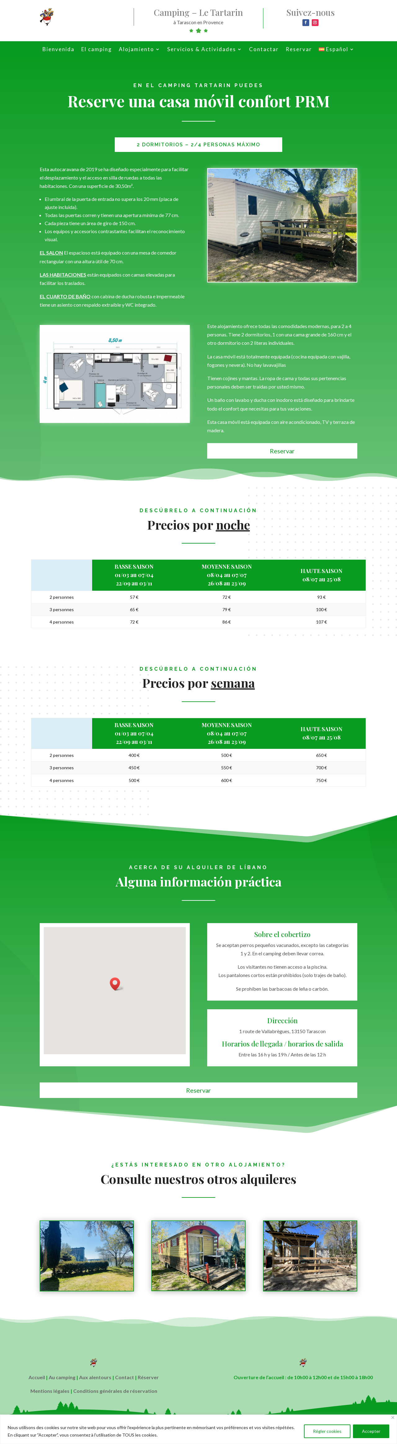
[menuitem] (337, 50)
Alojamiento (136, 49)
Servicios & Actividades (201, 49)
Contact (124, 1377)
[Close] (392, 1417)
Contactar (264, 49)
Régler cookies (327, 1431)
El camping (96, 49)
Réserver (148, 1377)
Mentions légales (49, 1391)
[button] (117, 984)
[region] (198, 1429)
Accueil (37, 1377)
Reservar (299, 49)
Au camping (62, 1377)
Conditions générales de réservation (115, 1391)
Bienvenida (58, 49)
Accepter (371, 1431)
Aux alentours (95, 1377)
